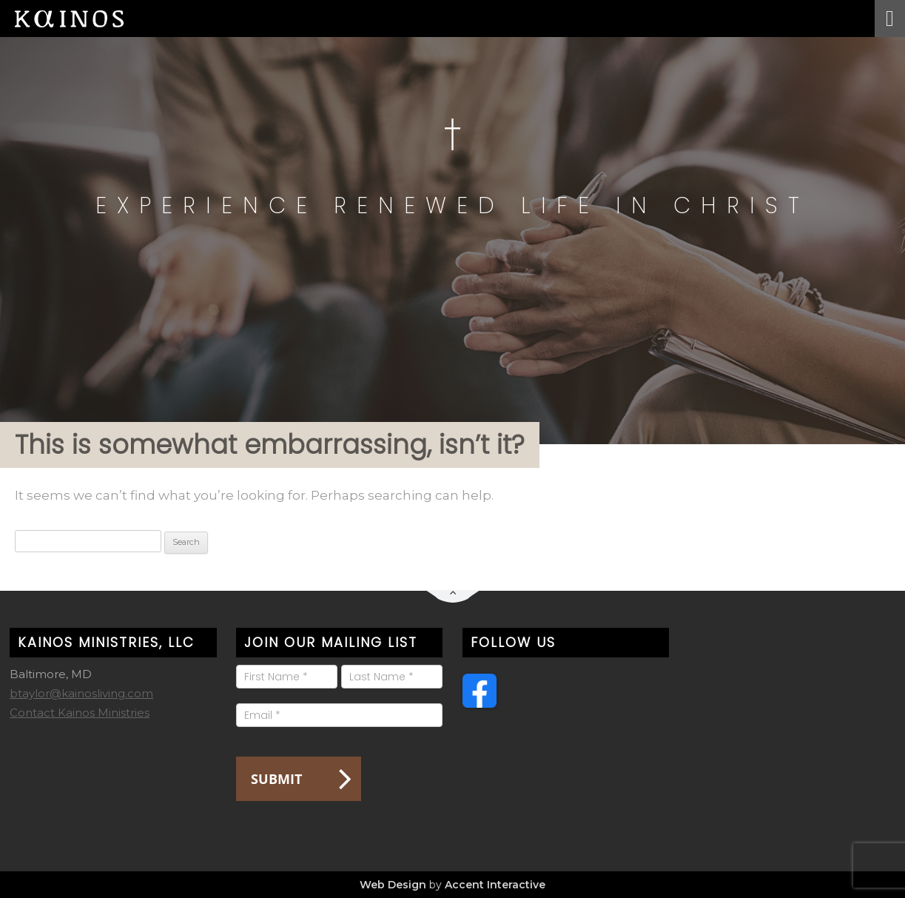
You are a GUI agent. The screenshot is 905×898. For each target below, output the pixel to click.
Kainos (81, 18)
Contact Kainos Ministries (79, 713)
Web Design (393, 884)
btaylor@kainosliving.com (81, 693)
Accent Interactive (495, 884)
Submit (276, 779)
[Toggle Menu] (890, 18)
